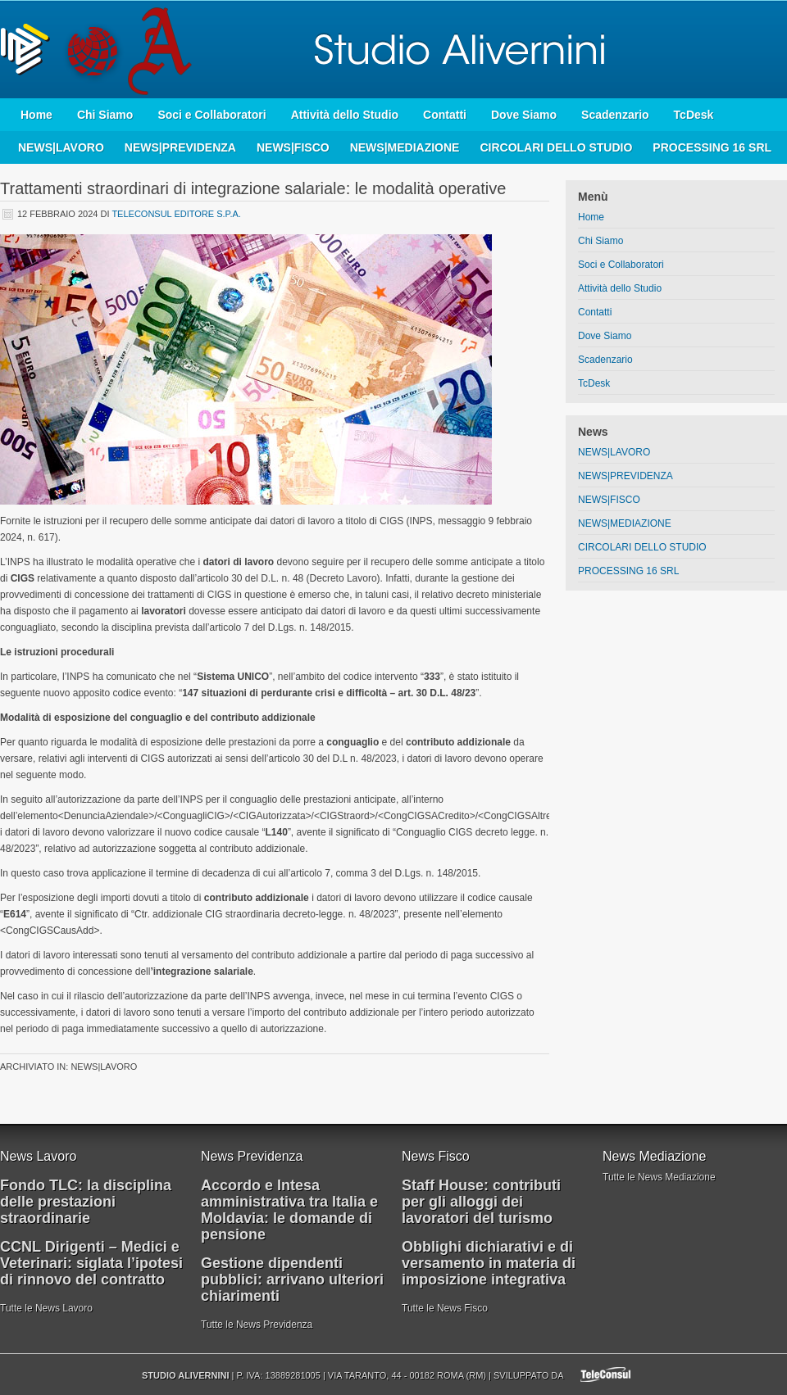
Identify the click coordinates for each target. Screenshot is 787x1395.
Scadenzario (614, 114)
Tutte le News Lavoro (46, 1308)
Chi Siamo (105, 114)
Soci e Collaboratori (211, 114)
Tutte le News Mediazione (659, 1177)
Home (36, 114)
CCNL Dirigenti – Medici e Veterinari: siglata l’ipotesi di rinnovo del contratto (91, 1263)
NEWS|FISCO (293, 147)
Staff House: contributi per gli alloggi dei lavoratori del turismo (481, 1201)
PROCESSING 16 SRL (712, 147)
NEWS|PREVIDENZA (180, 147)
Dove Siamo (524, 114)
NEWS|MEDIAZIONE (405, 147)
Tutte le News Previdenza (256, 1324)
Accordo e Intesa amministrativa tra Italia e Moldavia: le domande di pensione (289, 1210)
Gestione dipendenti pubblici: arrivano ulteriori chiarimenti (292, 1279)
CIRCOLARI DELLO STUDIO (556, 147)
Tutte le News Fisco (445, 1308)
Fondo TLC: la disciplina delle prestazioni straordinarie (85, 1201)
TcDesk (694, 114)
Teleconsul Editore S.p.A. (176, 214)
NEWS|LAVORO (61, 147)
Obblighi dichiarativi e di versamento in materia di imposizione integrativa (488, 1263)
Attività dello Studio (344, 114)
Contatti (444, 114)
